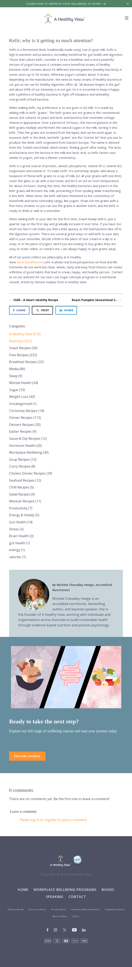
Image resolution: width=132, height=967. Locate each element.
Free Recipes (23, 355)
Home (23, 889)
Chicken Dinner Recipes (30, 473)
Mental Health (23, 382)
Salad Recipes (22, 494)
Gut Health (20, 522)
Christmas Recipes (26, 410)
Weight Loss (22, 396)
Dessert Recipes (25, 424)
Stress (16, 529)
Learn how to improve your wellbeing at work (66, 4)
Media (17, 369)
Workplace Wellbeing (29, 452)
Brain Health (21, 536)
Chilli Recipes (21, 487)
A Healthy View (25, 334)
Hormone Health (25, 445)
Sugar (17, 390)
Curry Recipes (22, 466)
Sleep (15, 376)
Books (108, 889)
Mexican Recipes (25, 501)
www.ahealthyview (30, 262)
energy (17, 550)
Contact (77, 896)
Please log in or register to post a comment (53, 820)
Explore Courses (27, 756)
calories (17, 557)
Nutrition (20, 341)
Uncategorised (23, 403)
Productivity (20, 508)
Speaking (54, 896)
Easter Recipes (22, 431)
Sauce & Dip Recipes (28, 438)
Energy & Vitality (24, 515)
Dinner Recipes (25, 417)
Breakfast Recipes (26, 362)
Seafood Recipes (25, 480)
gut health (19, 543)
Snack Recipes (23, 348)
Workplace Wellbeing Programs (65, 889)
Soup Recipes (22, 459)
